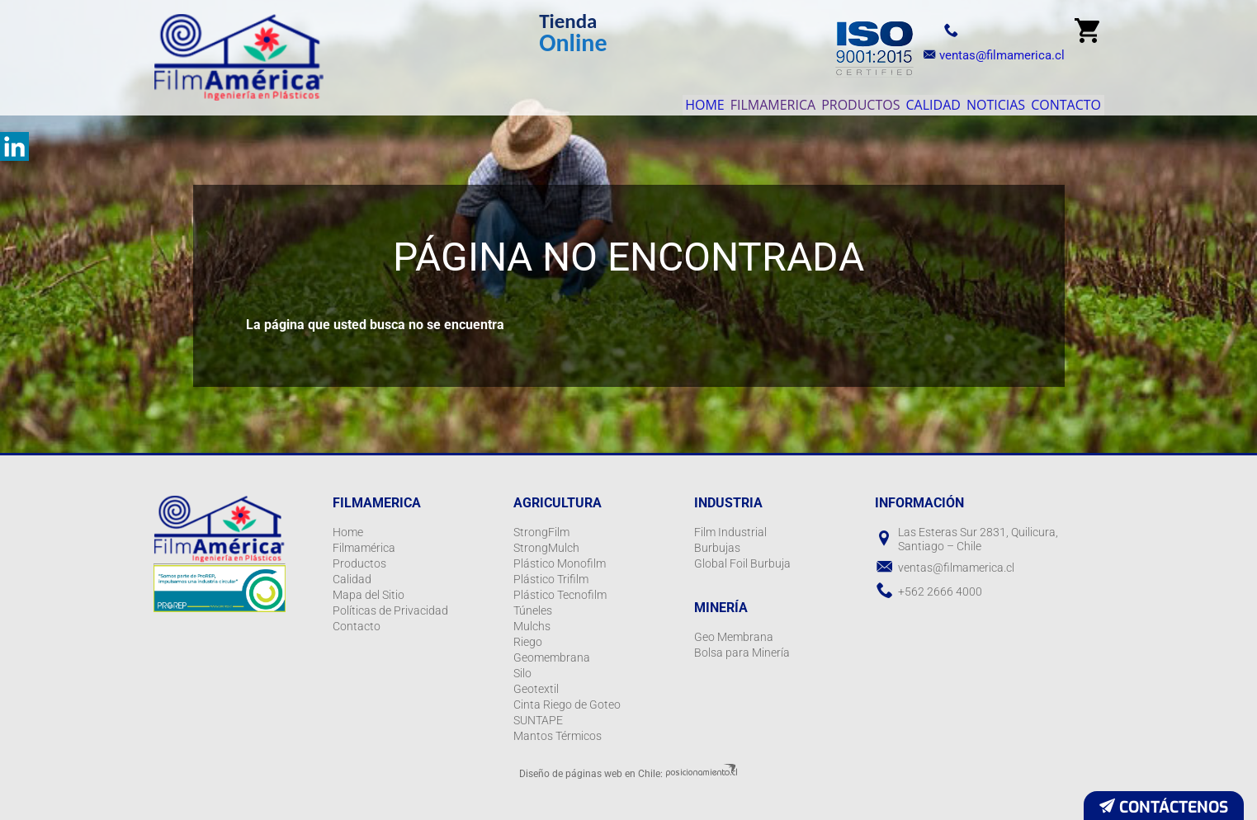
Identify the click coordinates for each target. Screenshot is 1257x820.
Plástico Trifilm (550, 579)
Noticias (964, 101)
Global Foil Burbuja (742, 563)
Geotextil (536, 688)
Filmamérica (364, 547)
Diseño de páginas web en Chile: (591, 774)
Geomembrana (551, 657)
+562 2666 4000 (940, 591)
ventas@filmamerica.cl (990, 55)
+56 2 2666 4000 (976, 29)
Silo (522, 673)
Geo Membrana (733, 636)
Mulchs (532, 626)
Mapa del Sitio (368, 594)
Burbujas (717, 547)
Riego (527, 641)
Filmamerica (679, 101)
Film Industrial (730, 532)
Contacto (1056, 101)
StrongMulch (546, 547)
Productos (788, 101)
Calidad (881, 101)
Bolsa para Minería (742, 652)
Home (592, 101)
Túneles (532, 610)
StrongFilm (541, 532)
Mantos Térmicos (557, 735)
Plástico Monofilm (559, 563)
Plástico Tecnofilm (560, 594)
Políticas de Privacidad (390, 610)
